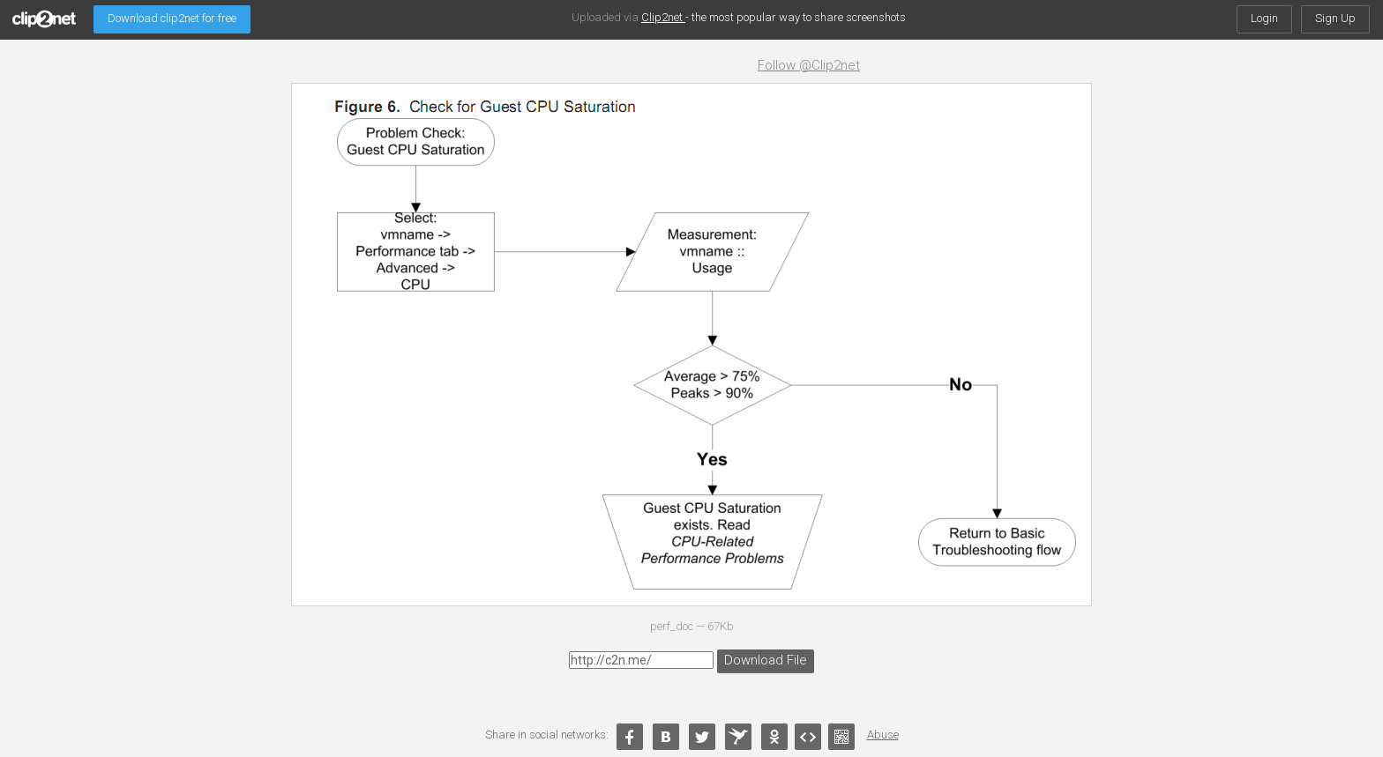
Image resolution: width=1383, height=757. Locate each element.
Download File (762, 658)
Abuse (883, 734)
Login (1264, 18)
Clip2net (663, 17)
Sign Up (1335, 18)
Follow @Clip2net (809, 65)
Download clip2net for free (172, 18)
